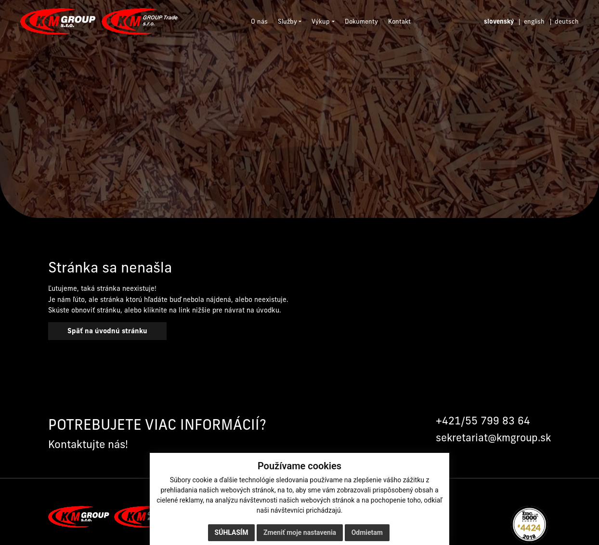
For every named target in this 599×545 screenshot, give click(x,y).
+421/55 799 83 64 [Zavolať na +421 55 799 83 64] (483, 420)
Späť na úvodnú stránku (107, 331)
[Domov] (99, 21)
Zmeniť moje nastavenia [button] (299, 532)
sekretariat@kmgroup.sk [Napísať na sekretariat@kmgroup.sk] (493, 437)
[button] (289, 21)
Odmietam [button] (367, 532)
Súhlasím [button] (231, 532)
